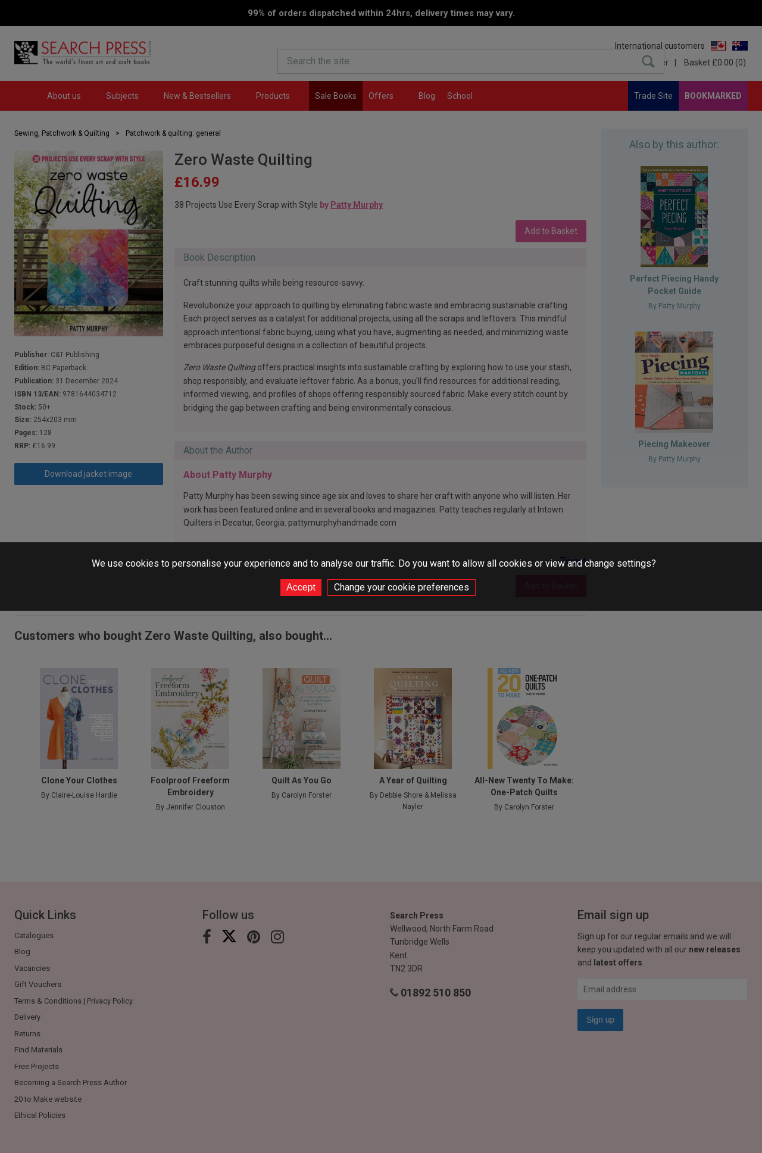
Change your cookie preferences (401, 587)
